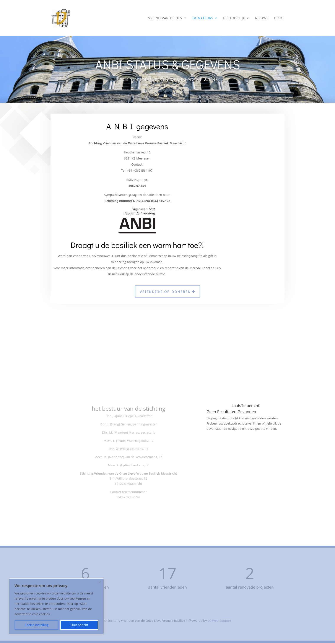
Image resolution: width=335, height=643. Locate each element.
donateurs (202, 18)
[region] (56, 606)
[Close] (99, 582)
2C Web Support (219, 622)
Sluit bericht (79, 625)
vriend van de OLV (165, 18)
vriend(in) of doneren (165, 291)
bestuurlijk (234, 18)
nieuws (261, 18)
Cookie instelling (37, 625)
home (279, 18)
